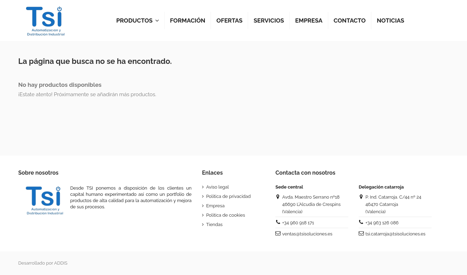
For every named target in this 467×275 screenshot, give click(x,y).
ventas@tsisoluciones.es (307, 233)
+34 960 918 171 (298, 222)
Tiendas (214, 224)
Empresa (215, 205)
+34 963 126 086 (381, 222)
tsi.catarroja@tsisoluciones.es (395, 233)
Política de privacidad (228, 196)
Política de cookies (225, 215)
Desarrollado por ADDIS (43, 263)
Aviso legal (217, 187)
